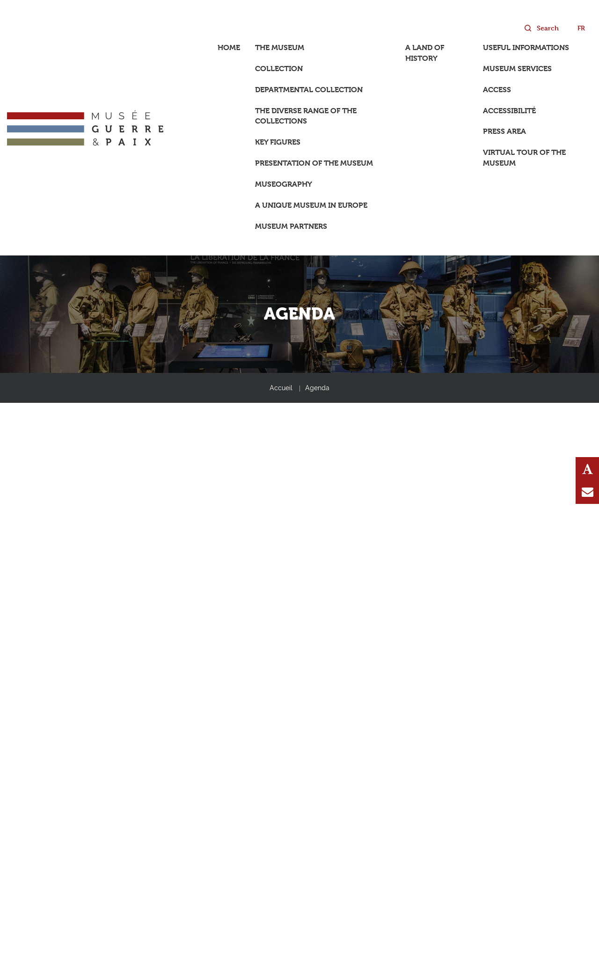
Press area (504, 131)
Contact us (587, 492)
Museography (283, 184)
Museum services (517, 68)
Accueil (281, 388)
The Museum (279, 47)
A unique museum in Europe (311, 205)
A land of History (424, 53)
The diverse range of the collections (306, 116)
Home (229, 47)
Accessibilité (509, 110)
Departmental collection (309, 89)
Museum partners (291, 226)
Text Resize (587, 468)
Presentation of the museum (314, 163)
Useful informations (526, 47)
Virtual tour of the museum (524, 157)
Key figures (277, 142)
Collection (279, 68)
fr (581, 28)
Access (497, 89)
